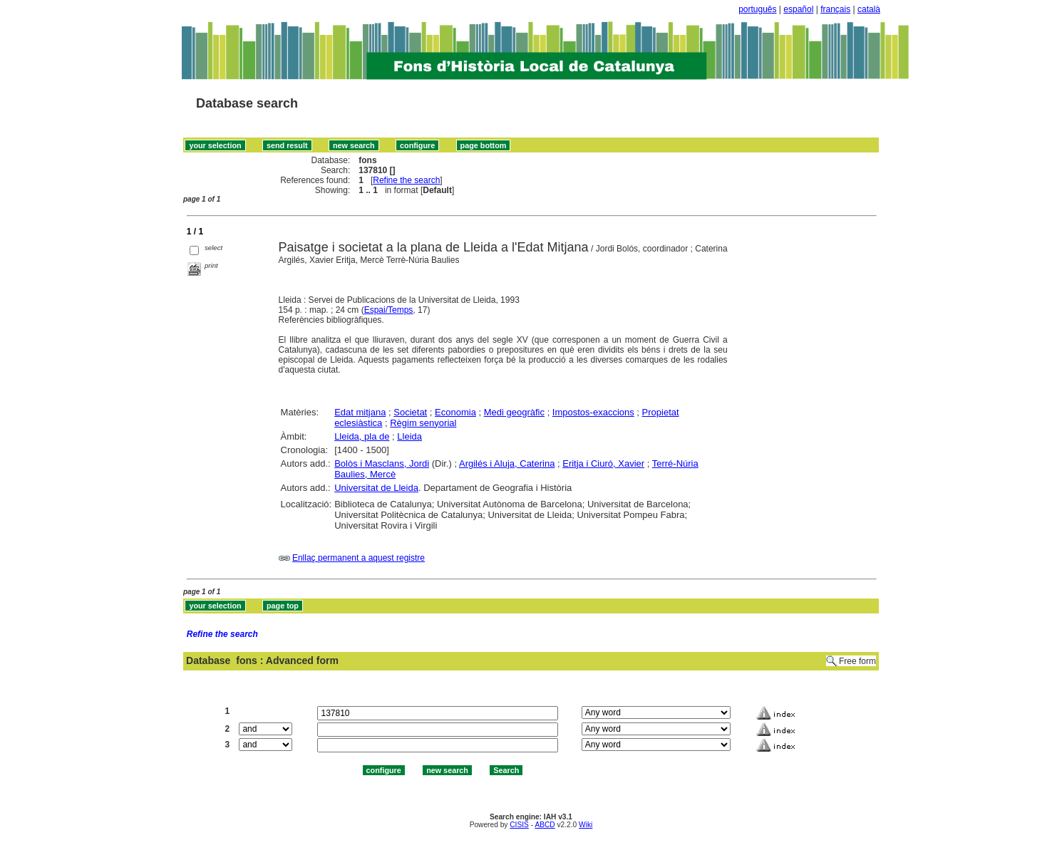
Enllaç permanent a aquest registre (358, 558)
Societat (410, 412)
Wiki (585, 825)
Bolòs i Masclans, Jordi (381, 463)
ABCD (545, 825)
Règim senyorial (423, 423)
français (835, 9)
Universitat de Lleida (376, 487)
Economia (455, 412)
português (757, 9)
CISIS (519, 825)
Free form (857, 661)
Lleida (409, 436)
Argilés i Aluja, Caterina (507, 463)
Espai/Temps (388, 310)
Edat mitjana (360, 412)
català (868, 9)
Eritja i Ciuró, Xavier (603, 463)
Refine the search (406, 180)
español (798, 9)
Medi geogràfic (514, 412)
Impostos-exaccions (593, 412)
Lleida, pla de (361, 436)
